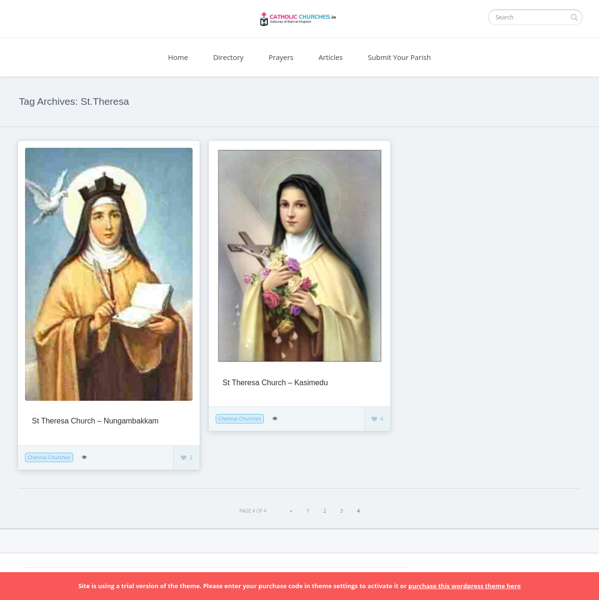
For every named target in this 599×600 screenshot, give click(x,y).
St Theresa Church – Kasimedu (275, 383)
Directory (228, 57)
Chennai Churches (49, 457)
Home (178, 57)
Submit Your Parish (399, 57)
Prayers (281, 57)
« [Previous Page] (291, 510)
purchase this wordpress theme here (464, 586)
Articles (331, 57)
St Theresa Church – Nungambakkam (95, 421)
